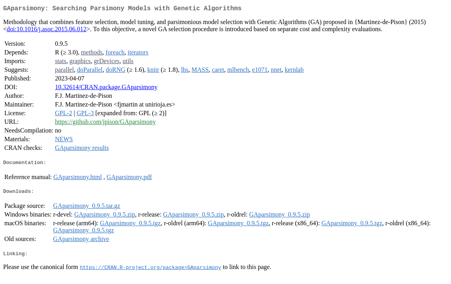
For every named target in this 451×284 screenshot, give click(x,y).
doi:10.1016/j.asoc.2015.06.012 (46, 30)
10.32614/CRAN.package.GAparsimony (106, 88)
